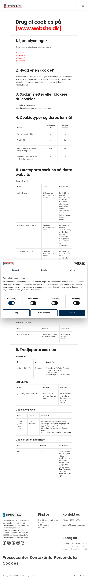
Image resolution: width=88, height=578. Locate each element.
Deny (16, 313)
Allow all (71, 313)
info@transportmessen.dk (75, 525)
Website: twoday (79, 576)
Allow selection (44, 313)
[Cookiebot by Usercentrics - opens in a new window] (75, 263)
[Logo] (13, 6)
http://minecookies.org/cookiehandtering (36, 108)
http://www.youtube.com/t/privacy (58, 375)
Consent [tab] (15, 270)
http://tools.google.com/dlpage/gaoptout (56, 432)
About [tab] (72, 270)
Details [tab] (44, 270)
